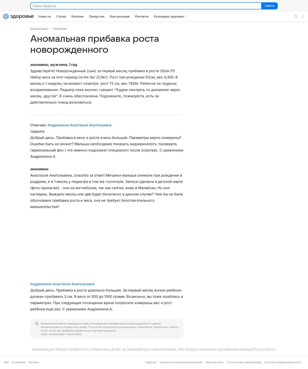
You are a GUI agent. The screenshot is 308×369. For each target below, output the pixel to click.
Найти (269, 6)
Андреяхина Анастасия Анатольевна (80, 125)
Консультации (39, 28)
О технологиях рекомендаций (244, 362)
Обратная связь (214, 362)
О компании (19, 362)
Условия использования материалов (181, 362)
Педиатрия (60, 28)
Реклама (34, 362)
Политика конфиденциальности (282, 362)
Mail (6, 362)
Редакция (151, 362)
